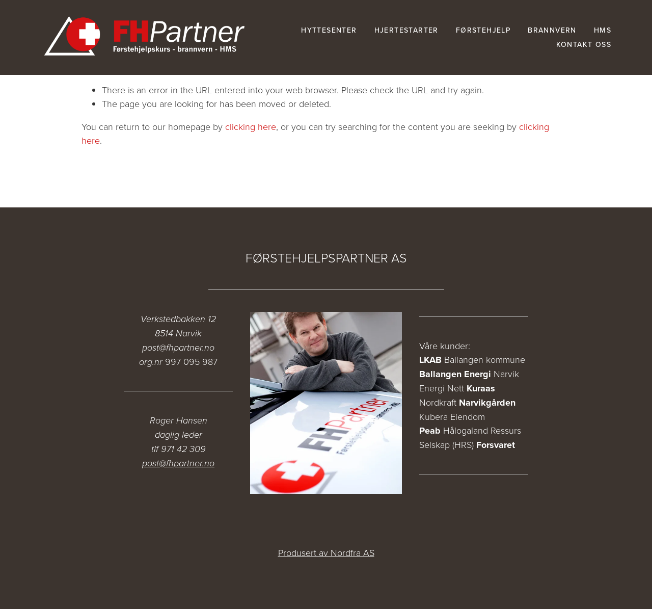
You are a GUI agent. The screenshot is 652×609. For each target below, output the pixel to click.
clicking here (250, 126)
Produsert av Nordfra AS (326, 552)
